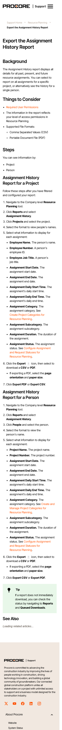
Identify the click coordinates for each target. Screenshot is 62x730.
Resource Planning (37, 22)
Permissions (31, 107)
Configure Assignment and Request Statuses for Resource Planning (30, 352)
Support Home (14, 22)
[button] (50, 6)
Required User (15, 107)
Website (12, 722)
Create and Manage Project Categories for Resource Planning (32, 508)
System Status (15, 727)
